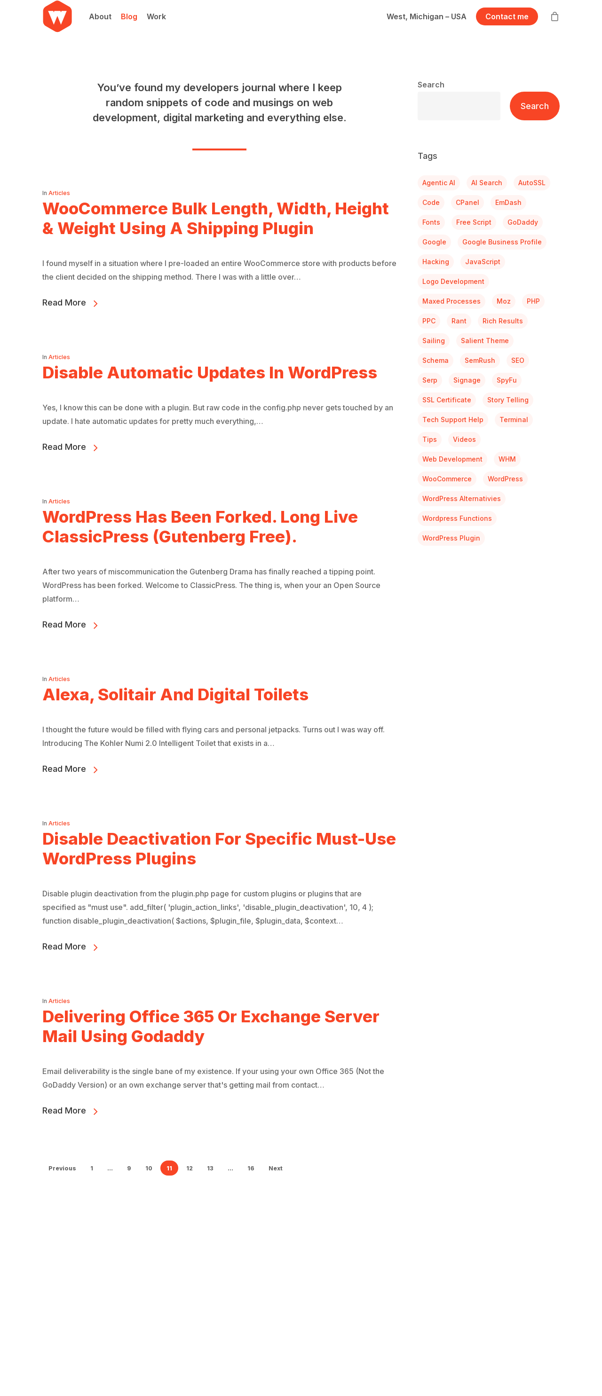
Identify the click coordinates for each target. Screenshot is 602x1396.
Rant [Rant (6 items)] (459, 321)
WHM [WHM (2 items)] (507, 459)
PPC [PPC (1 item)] (429, 321)
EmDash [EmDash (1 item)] (508, 202)
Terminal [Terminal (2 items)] (513, 420)
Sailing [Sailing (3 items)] (433, 341)
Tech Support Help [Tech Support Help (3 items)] (452, 420)
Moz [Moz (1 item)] (504, 301)
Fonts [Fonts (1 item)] (431, 222)
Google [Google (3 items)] (434, 242)
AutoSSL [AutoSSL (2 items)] (532, 183)
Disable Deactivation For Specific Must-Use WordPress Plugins (219, 864)
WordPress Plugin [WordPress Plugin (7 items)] (451, 538)
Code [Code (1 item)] (431, 202)
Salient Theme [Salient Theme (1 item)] (485, 341)
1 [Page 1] (91, 1168)
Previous (62, 1168)
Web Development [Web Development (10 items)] (452, 459)
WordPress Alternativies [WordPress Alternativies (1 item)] (461, 498)
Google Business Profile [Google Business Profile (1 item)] (502, 242)
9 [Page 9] (129, 1168)
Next (276, 1168)
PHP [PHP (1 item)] (533, 301)
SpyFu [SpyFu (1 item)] (507, 380)
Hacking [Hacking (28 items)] (435, 262)
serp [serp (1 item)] (429, 380)
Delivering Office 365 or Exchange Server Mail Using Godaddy (211, 1042)
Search (431, 84)
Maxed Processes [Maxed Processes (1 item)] (451, 301)
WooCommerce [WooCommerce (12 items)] (447, 479)
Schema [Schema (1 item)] (435, 360)
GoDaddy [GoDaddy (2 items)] (522, 222)
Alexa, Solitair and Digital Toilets (175, 710)
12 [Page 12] (189, 1168)
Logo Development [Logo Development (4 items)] (453, 281)
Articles (59, 192)
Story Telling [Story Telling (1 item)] (508, 400)
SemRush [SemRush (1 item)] (480, 360)
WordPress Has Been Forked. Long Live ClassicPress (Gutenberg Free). (200, 542)
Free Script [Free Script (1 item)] (473, 222)
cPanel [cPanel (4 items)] (467, 202)
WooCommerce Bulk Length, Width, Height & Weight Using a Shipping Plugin (215, 218)
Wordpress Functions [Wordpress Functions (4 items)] (457, 518)
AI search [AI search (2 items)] (486, 183)
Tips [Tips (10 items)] (429, 439)
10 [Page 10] (148, 1168)
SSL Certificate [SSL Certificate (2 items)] (446, 400)
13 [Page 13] (210, 1168)
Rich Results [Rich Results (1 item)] (503, 321)
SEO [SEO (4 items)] (517, 360)
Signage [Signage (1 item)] (467, 380)
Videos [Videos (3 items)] (464, 439)
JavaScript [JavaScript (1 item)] (482, 262)
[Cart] (554, 29)
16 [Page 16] (250, 1168)
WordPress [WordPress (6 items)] (505, 479)
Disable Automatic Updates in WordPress (209, 388)
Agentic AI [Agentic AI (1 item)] (438, 183)
